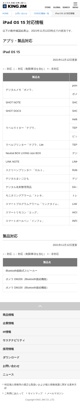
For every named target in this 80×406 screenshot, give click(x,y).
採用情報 (8, 348)
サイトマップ (35, 393)
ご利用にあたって (14, 393)
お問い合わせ (11, 366)
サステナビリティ (14, 340)
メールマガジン (55, 393)
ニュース (8, 374)
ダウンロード (11, 357)
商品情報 (8, 314)
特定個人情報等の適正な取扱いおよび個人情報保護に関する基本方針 (40, 386)
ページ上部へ (40, 306)
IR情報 (7, 331)
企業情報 (8, 323)
